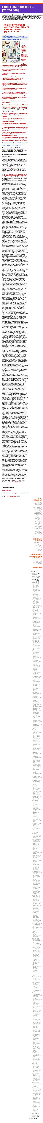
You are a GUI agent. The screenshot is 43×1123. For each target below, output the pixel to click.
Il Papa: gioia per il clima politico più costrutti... (37, 777)
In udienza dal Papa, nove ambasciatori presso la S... (36, 845)
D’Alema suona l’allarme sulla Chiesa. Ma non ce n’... (36, 1060)
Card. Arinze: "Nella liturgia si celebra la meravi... (36, 672)
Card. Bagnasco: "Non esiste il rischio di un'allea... (36, 667)
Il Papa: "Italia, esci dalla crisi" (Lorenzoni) (37, 798)
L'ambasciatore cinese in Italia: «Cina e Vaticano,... (36, 591)
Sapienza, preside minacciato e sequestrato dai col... (36, 782)
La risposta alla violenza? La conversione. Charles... (36, 683)
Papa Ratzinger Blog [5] (38, 519)
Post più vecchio (24, 493)
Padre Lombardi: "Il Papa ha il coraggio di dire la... (37, 656)
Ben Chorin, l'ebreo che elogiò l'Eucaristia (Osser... (37, 585)
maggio (34, 582)
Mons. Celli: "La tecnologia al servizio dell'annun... (36, 897)
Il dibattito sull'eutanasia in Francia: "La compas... (36, 966)
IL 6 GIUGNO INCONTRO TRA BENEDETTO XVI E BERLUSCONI (37, 903)
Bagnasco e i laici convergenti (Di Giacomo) (36, 652)
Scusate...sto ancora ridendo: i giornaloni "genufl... (37, 1084)
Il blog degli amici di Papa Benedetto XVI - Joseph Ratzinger (37, 509)
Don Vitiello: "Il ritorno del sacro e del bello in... (36, 1010)
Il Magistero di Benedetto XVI (38, 513)
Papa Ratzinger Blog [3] (38, 524)
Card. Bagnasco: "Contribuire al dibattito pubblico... (36, 1025)
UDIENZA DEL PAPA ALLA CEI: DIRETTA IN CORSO (37, 891)
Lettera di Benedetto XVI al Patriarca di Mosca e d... (37, 711)
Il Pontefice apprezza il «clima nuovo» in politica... (37, 809)
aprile (33, 1112)
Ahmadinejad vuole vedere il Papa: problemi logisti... (37, 925)
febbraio (34, 1115)
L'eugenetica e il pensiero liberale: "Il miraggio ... (36, 909)
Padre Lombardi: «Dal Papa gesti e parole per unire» (36, 748)
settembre (35, 576)
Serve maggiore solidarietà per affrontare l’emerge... (36, 1036)
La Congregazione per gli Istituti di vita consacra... (36, 945)
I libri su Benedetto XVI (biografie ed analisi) (38, 548)
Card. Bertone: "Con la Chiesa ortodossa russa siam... (36, 835)
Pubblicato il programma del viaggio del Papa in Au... (37, 720)
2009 (32, 570)
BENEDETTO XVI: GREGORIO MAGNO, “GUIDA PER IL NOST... (36, 955)
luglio (33, 579)
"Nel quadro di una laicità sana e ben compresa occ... (36, 877)
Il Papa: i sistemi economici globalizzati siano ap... (36, 601)
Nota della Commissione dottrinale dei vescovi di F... (36, 1065)
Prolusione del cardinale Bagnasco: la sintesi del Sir (36, 1097)
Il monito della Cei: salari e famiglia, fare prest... (36, 1070)
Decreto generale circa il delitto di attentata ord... (36, 840)
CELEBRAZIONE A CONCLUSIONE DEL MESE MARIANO (37, 607)
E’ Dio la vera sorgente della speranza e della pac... (37, 940)
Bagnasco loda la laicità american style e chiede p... (36, 1030)
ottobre (34, 574)
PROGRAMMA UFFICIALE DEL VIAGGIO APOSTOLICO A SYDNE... (37, 737)
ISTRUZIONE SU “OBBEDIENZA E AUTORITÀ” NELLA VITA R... (37, 949)
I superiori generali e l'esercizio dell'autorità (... (36, 637)
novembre (35, 573)
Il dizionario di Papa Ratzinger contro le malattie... (36, 694)
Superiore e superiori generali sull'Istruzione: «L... (36, 803)
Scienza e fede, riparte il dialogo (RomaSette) (36, 1089)
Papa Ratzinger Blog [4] (38, 521)
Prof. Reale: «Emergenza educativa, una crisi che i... (36, 731)
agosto (34, 577)
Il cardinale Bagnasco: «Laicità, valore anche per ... (36, 617)
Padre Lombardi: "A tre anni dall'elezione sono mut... (36, 830)
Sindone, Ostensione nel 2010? (36, 716)
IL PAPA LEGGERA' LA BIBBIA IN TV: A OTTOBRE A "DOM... (36, 1042)
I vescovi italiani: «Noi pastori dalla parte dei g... (36, 743)
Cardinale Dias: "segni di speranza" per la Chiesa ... (37, 1005)
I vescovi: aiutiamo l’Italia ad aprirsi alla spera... (36, 887)
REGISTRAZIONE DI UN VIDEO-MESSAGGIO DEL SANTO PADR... (36, 760)
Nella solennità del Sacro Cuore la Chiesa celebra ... (36, 766)
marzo (34, 1113)
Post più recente (5, 493)
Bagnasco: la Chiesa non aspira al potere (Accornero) (36, 642)
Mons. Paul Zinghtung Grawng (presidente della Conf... (37, 851)
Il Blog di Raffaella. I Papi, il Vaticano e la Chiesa (37, 504)
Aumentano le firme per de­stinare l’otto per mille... (36, 612)
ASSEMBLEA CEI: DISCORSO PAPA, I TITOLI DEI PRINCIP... (36, 793)
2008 (32, 571)
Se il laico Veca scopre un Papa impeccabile (36, 920)
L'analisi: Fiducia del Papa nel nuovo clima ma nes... (36, 819)
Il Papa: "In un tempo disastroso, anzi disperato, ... (36, 934)
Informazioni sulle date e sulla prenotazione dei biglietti (37, 561)
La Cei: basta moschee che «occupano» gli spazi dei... (36, 989)
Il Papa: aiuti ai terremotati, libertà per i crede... (36, 1108)
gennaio (34, 1116)
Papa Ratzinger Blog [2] (38, 527)
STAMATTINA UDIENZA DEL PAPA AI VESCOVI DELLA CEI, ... (36, 915)
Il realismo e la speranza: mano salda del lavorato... (36, 754)
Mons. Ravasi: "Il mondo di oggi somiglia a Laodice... (36, 857)
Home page (15, 493)
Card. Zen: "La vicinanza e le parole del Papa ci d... (36, 1103)
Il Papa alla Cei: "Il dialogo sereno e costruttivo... (37, 872)
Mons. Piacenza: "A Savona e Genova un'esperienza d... (36, 1015)
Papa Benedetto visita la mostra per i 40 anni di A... (36, 647)
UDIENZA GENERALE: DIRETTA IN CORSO (36, 961)
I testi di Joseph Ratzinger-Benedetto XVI (38, 530)
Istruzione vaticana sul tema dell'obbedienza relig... (37, 929)
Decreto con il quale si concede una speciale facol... (37, 662)
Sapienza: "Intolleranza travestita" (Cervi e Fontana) (37, 994)
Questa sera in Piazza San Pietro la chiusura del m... (37, 596)
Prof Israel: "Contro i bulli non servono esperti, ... (37, 978)
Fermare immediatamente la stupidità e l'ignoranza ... (37, 1000)
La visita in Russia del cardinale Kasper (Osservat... (36, 688)
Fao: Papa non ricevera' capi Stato (36, 633)
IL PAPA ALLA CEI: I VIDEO (37, 861)
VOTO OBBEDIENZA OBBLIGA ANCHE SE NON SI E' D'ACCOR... (36, 866)
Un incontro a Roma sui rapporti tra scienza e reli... (36, 1075)
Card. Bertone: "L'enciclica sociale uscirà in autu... (36, 1054)
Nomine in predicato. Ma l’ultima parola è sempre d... (36, 787)
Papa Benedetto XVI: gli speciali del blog (38, 534)
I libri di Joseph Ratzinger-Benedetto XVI (38, 544)
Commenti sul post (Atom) (13, 496)
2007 (32, 1118)
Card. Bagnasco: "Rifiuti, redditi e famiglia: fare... (36, 1080)
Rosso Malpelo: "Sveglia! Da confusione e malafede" (36, 882)
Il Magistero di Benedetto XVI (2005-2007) (38, 516)
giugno (34, 581)
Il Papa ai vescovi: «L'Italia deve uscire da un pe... (36, 678)
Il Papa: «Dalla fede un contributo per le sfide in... (36, 814)
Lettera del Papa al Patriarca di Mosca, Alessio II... (37, 726)
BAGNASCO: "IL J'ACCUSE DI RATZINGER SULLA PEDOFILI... (36, 1049)
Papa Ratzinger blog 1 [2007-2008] (18, 8)
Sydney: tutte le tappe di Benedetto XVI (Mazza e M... (36, 628)
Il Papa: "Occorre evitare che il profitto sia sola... (36, 623)
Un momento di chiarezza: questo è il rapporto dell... (36, 984)
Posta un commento (6, 490)
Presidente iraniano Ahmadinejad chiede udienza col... (36, 973)
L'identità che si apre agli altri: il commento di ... (36, 1021)
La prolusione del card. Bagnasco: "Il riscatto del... (36, 1093)
